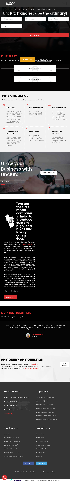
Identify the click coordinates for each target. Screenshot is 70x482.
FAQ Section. (33, 364)
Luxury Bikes (40, 434)
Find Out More (34, 35)
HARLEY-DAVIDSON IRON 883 (45, 412)
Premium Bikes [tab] (27, 59)
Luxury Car (7, 434)
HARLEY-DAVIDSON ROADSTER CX (46, 419)
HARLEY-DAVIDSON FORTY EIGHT (46, 416)
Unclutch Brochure (42, 441)
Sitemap (39, 456)
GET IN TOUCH (64, 364)
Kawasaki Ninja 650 (42, 401)
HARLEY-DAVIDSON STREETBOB (45, 408)
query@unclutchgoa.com (34, 368)
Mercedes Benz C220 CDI (11, 452)
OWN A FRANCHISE (49, 173)
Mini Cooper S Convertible (12, 441)
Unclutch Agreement (43, 445)
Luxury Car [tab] (44, 59)
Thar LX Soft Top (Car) (11, 445)
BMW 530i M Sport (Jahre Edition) (14, 456)
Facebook (28, 463)
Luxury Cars (40, 438)
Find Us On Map (8, 414)
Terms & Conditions (42, 449)
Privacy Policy (40, 452)
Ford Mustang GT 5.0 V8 (11, 438)
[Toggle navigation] (64, 3)
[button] (19, 68)
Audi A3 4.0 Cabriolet (10, 449)
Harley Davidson (28, 244)
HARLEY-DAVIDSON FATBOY (44, 405)
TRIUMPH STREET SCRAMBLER (45, 397)
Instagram (41, 463)
